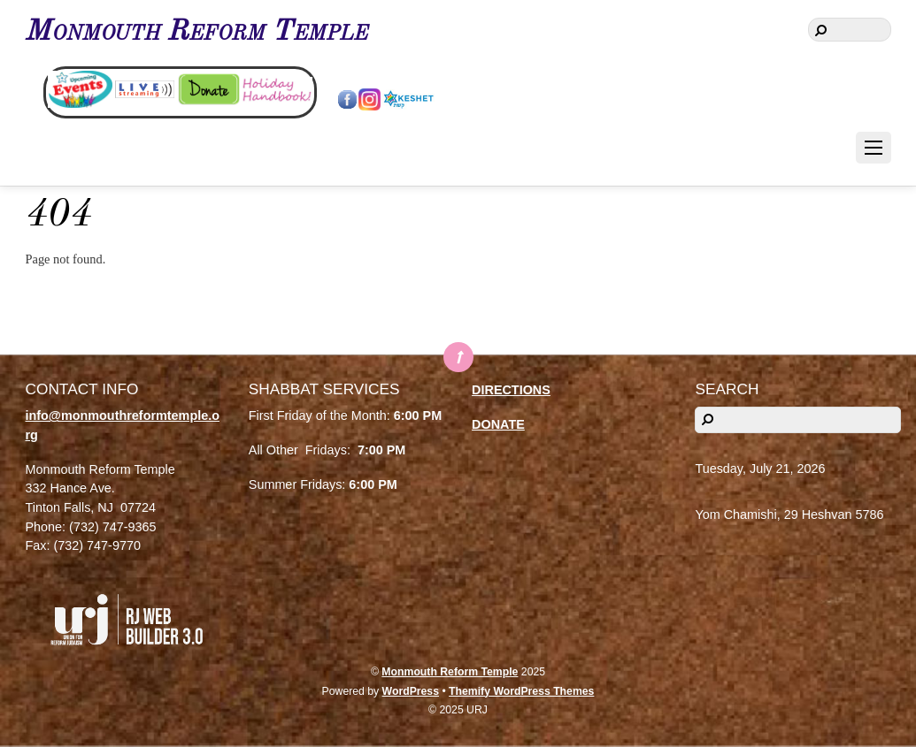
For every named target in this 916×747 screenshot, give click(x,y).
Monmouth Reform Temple (449, 672)
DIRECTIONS (511, 390)
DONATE (498, 424)
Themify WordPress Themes (521, 691)
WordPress (410, 691)
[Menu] (873, 148)
